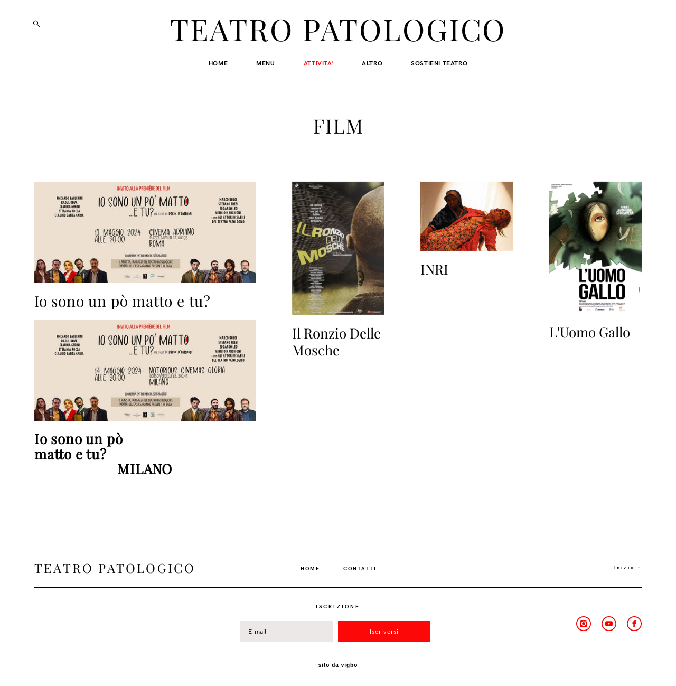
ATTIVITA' (318, 63)
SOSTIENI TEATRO (439, 63)
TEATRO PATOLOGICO (338, 31)
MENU (265, 63)
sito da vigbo (338, 661)
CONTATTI (360, 563)
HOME (218, 63)
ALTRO (372, 63)
